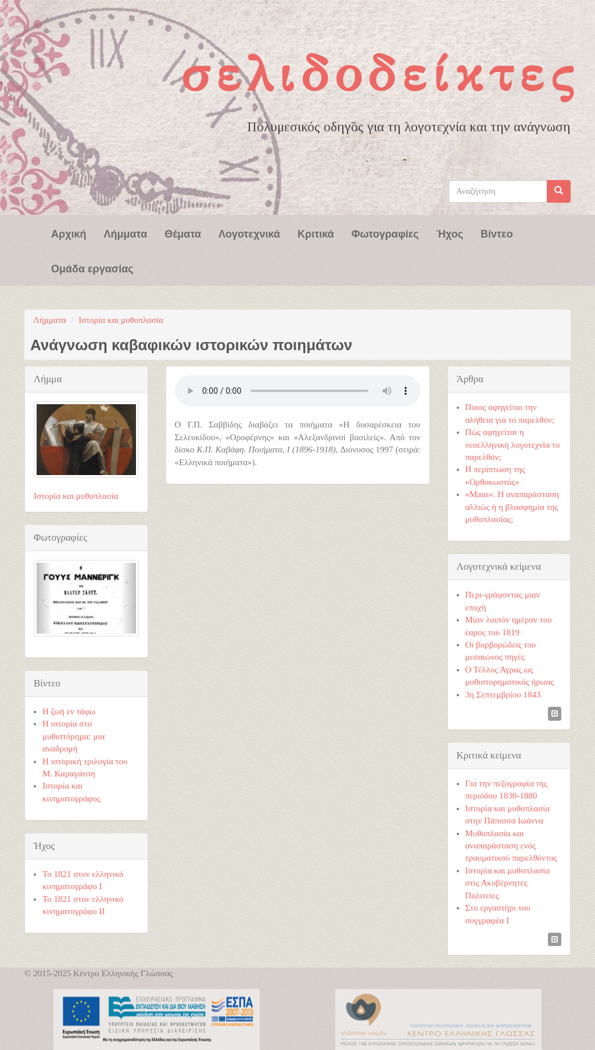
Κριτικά (316, 233)
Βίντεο (497, 233)
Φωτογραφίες (385, 233)
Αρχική (69, 233)
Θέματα (182, 233)
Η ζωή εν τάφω (68, 711)
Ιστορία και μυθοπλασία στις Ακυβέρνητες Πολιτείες (507, 883)
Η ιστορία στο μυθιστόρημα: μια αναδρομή (73, 736)
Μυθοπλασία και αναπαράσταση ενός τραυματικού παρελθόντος (511, 846)
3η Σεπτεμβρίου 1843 (503, 694)
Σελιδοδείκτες (380, 74)
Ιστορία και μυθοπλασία (120, 320)
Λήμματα (126, 233)
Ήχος (449, 233)
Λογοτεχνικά (249, 233)
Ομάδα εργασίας (92, 267)
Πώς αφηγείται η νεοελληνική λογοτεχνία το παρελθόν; (512, 444)
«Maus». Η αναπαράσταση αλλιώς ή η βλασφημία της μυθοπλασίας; (512, 507)
